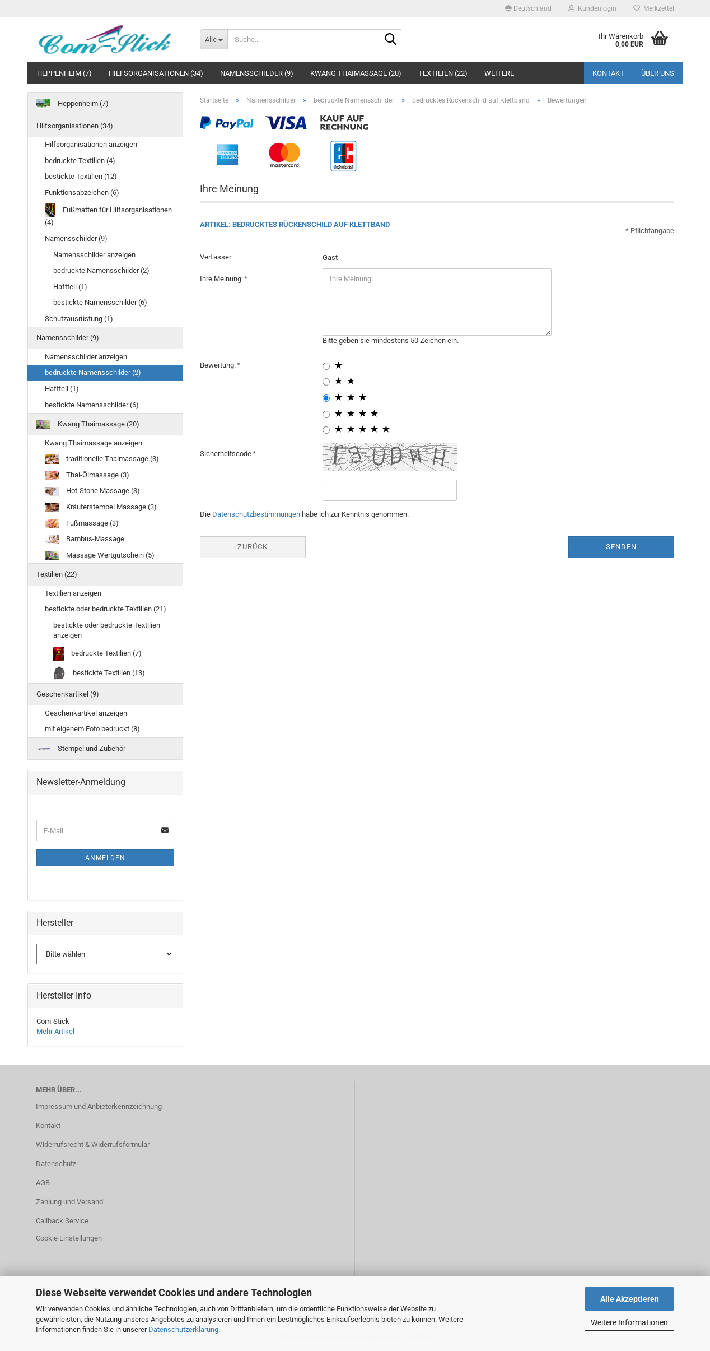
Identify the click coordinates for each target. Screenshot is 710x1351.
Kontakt (608, 73)
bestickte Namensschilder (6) (100, 302)
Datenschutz (56, 1163)
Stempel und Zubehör (80, 748)
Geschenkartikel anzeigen (86, 713)
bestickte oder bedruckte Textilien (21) (105, 609)
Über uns (657, 73)
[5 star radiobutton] (326, 430)
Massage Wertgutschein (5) (100, 555)
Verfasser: (216, 257)
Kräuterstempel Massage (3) (101, 507)
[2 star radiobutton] (326, 382)
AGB (43, 1182)
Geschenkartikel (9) (67, 694)
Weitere (499, 73)
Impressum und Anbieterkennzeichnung (99, 1106)
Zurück (252, 546)
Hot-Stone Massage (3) (92, 491)
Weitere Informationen (629, 1322)
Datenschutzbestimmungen (256, 514)
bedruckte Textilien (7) (97, 654)
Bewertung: (218, 365)
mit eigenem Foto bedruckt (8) (92, 729)
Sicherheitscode (226, 453)
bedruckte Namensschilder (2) (101, 270)
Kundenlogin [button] (592, 8)
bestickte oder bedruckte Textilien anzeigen (106, 630)
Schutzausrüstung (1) (79, 318)
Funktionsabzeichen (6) (82, 192)
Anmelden (105, 858)
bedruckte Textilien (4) (80, 160)
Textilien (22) (443, 73)
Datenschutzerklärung (183, 1329)
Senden (621, 546)
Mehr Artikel (55, 1031)
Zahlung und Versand (69, 1201)
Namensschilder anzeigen (94, 254)
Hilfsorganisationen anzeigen (91, 144)
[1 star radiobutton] (326, 366)
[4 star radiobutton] (326, 414)
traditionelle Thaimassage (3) (102, 459)
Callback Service (62, 1221)
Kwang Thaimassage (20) (355, 73)
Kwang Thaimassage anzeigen (93, 443)
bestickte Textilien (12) (81, 176)
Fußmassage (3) (82, 523)
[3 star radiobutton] (326, 398)
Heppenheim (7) (64, 73)
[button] (528, 8)
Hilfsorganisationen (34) (156, 73)
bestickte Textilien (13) (99, 673)
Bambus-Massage (84, 539)
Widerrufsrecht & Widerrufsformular (93, 1144)
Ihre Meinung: (222, 279)
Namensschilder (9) (256, 73)
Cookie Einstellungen (69, 1238)
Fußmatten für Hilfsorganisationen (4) (108, 214)
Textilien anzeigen (73, 593)
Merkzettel (653, 8)
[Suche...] (213, 39)
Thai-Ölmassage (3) (87, 475)
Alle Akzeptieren (629, 1298)
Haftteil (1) (70, 286)
